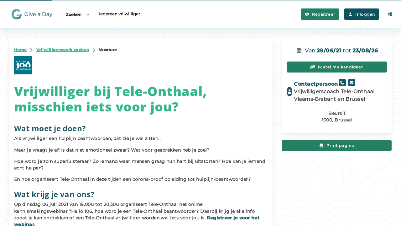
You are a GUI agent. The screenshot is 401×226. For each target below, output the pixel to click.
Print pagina (337, 145)
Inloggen (361, 14)
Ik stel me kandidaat (336, 67)
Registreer (320, 14)
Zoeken (78, 14)
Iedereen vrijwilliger (119, 13)
